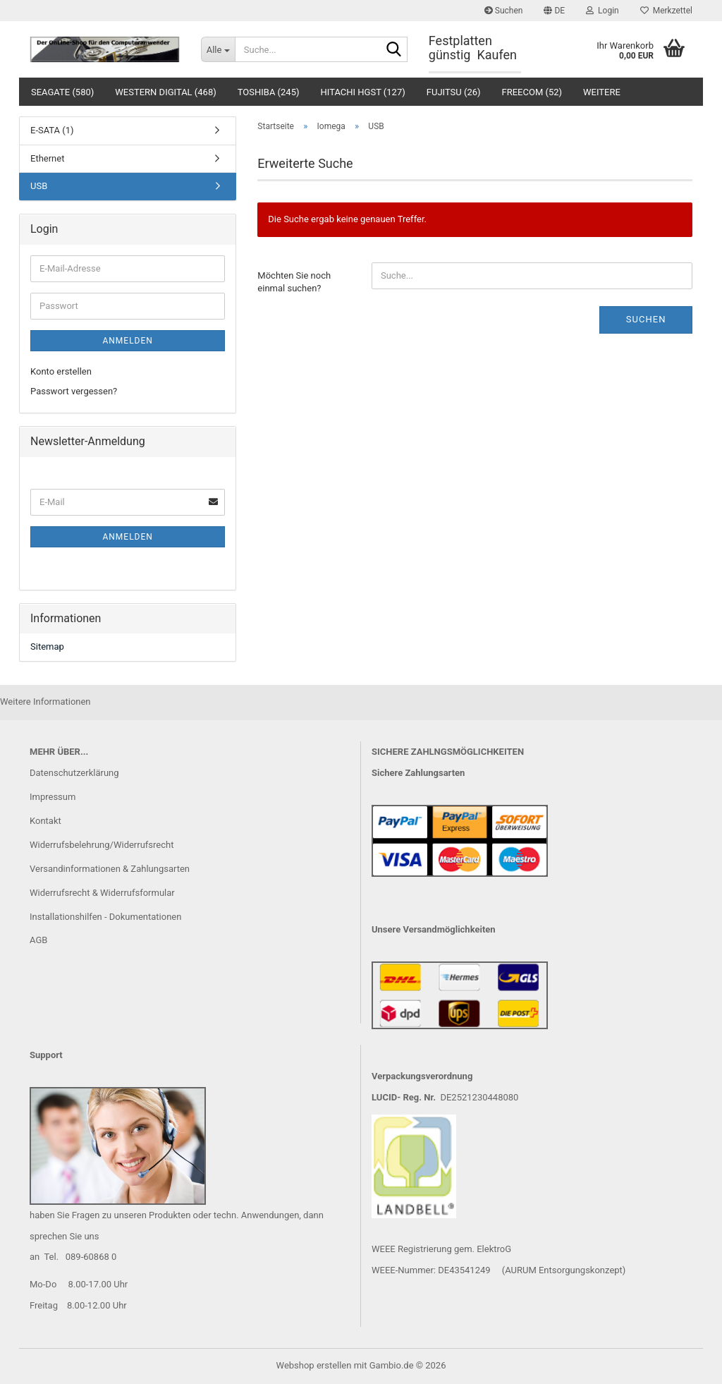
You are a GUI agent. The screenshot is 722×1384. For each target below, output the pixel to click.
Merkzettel (666, 11)
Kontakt (45, 820)
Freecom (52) (532, 92)
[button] (554, 10)
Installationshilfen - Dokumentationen (105, 916)
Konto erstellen (61, 371)
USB (38, 186)
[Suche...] (218, 49)
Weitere (601, 92)
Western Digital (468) (165, 92)
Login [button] (602, 11)
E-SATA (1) (52, 130)
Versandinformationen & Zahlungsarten (110, 868)
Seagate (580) (62, 92)
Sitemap (47, 646)
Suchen (503, 11)
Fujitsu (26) (454, 92)
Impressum (52, 796)
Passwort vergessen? (73, 391)
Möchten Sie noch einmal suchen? (294, 282)
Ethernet (47, 158)
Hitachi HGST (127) (363, 92)
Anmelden (127, 341)
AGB (38, 940)
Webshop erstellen (314, 1365)
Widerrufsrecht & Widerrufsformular (102, 892)
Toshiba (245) (269, 92)
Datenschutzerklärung (74, 772)
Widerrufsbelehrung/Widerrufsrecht (101, 844)
